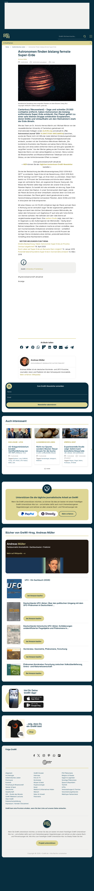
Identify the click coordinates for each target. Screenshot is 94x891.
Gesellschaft (10, 792)
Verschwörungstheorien (70, 792)
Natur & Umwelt (39, 794)
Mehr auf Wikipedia (16, 553)
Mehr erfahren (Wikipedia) (30, 375)
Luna (20, 458)
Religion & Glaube (68, 775)
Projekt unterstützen (47, 843)
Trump (10, 460)
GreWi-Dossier (39, 773)
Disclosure (13, 442)
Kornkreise (37, 780)
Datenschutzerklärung (13, 801)
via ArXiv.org (47, 131)
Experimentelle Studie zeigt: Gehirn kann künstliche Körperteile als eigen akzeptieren (74, 450)
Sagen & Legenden (68, 778)
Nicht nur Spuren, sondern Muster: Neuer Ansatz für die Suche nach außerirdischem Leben (47, 451)
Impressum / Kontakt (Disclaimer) (17, 803)
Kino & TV (37, 778)
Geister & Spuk (11, 787)
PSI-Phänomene (67, 773)
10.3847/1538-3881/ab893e (52, 133)
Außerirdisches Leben (18, 47)
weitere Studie (51, 218)
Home (7, 47)
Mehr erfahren (67, 514)
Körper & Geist (70, 442)
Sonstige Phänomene (69, 780)
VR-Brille (73, 462)
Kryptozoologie (39, 785)
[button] (21, 347)
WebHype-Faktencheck (70, 794)
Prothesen (67, 462)
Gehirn (80, 460)
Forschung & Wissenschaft (15, 785)
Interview (37, 775)
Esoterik (8, 782)
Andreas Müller (22, 59)
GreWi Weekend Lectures (14, 796)
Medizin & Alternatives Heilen (44, 789)
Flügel (76, 460)
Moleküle (39, 460)
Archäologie (10, 775)
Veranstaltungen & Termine (71, 789)
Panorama (37, 796)
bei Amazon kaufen (35, 596)
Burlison (15, 458)
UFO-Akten (16, 460)
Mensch (36, 792)
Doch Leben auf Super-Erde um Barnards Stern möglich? (40, 249)
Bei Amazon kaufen (33, 673)
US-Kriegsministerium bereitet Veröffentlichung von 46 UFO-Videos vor (18, 450)
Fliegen (71, 460)
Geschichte (9, 789)
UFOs (21, 442)
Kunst (35, 787)
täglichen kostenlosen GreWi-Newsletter (56, 164)
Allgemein (9, 773)
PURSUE (24, 458)
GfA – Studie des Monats (14, 794)
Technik (64, 785)
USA (13, 462)
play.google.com (34, 705)
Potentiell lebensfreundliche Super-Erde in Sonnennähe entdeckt (43, 252)
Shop (31, 732)
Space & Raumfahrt (68, 782)
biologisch (53, 458)
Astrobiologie (45, 458)
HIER (25, 164)
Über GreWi (9, 799)
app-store (34, 698)
